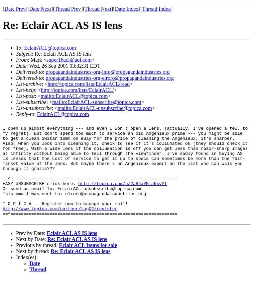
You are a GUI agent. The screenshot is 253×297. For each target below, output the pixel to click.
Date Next (40, 9)
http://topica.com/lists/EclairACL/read (88, 84)
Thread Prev (67, 9)
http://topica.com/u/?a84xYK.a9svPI (122, 195)
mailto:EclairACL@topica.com (74, 96)
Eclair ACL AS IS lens (72, 252)
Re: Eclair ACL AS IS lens (77, 258)
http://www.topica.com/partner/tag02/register (60, 226)
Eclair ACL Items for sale (88, 264)
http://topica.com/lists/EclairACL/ (77, 90)
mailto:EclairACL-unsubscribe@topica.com (104, 108)
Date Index (127, 9)
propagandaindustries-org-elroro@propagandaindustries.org (110, 78)
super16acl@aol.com (69, 60)
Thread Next (98, 9)
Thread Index (156, 9)
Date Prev (15, 9)
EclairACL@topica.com (50, 48)
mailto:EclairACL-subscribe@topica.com (96, 102)
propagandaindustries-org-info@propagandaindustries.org (108, 72)
